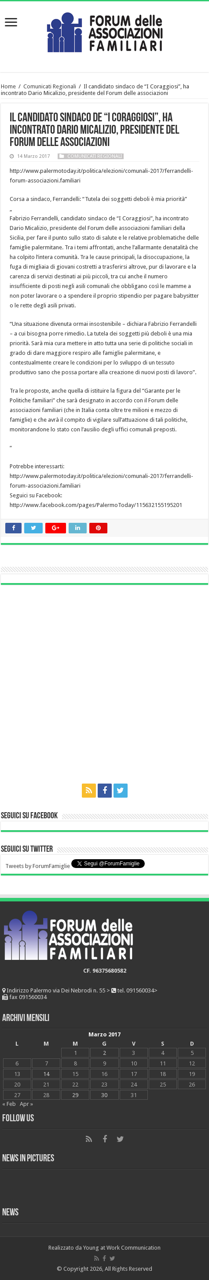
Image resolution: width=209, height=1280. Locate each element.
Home (8, 86)
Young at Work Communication (122, 1247)
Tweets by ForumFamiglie (37, 866)
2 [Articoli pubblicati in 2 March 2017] (104, 1053)
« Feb (9, 1104)
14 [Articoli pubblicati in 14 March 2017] (46, 1074)
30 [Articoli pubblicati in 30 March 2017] (104, 1095)
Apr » (26, 1104)
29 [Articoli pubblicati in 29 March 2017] (75, 1095)
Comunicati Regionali (49, 86)
